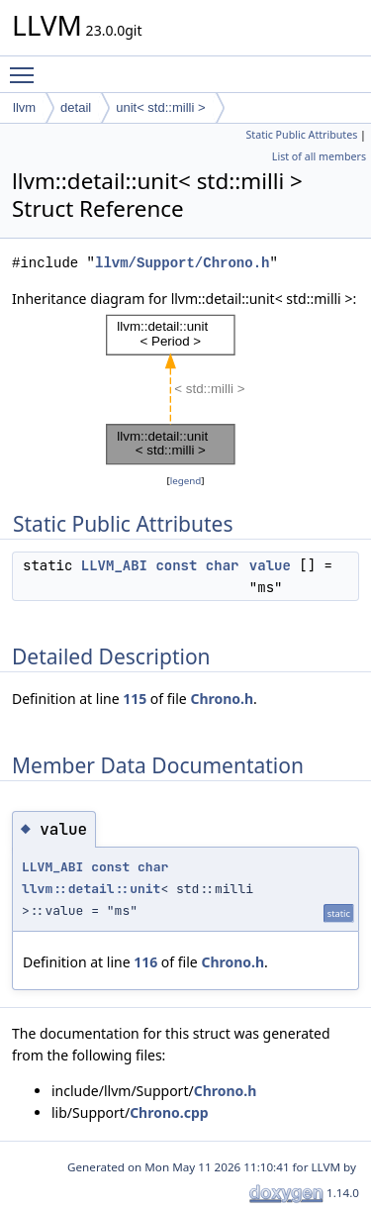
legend (186, 480)
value (270, 565)
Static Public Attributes (301, 135)
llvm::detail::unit (91, 888)
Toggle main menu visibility (27, 66)
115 (134, 698)
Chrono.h (221, 698)
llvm (24, 107)
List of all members (319, 156)
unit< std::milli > (160, 107)
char (222, 565)
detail (75, 107)
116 (145, 962)
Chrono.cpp (169, 1112)
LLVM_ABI (114, 565)
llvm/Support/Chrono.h (182, 262)
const (176, 565)
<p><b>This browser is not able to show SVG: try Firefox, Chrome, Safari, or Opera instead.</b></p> (186, 390)
